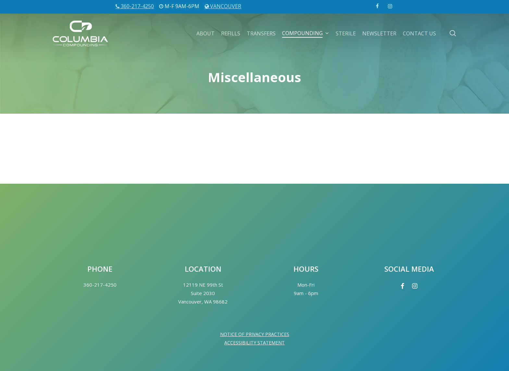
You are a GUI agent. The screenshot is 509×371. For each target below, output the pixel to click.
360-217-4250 (135, 6)
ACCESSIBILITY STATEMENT (254, 343)
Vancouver (223, 6)
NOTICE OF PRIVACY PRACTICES (254, 334)
